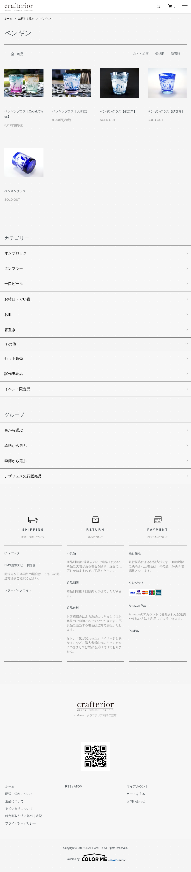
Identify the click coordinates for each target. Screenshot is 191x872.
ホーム (8, 18)
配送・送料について (18, 798)
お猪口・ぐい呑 (18, 300)
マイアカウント (136, 790)
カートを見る (135, 798)
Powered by (95, 861)
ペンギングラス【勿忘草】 (118, 111)
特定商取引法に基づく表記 (22, 820)
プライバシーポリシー (19, 827)
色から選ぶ (14, 433)
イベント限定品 (18, 392)
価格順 (159, 53)
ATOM (78, 790)
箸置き (10, 331)
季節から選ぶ (16, 464)
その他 (10, 346)
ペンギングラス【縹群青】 (166, 111)
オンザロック (16, 253)
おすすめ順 (141, 53)
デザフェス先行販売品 (24, 480)
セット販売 (14, 360)
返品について (13, 805)
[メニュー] (184, 6)
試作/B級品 (14, 376)
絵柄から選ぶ (26, 18)
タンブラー (14, 269)
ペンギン (45, 18)
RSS (68, 790)
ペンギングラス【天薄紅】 (70, 111)
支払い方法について (18, 813)
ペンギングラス (15, 191)
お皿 (8, 316)
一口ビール (14, 284)
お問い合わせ (135, 805)
